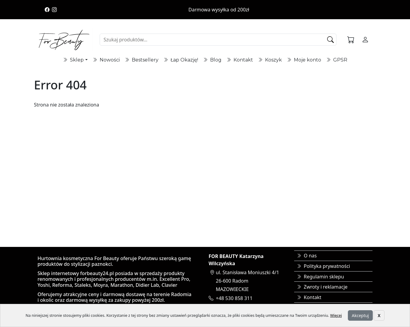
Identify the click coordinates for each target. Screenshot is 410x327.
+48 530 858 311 (234, 298)
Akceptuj (360, 315)
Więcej (336, 315)
